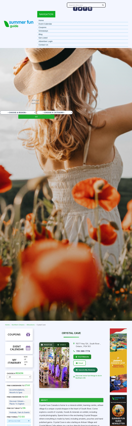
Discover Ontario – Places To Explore (17, 402)
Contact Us (43, 45)
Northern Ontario (18, 325)
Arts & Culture (19, 421)
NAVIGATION (46, 14)
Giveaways (43, 31)
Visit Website (82, 357)
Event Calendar (45, 24)
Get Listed (43, 38)
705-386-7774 (83, 351)
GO (36, 116)
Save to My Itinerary (85, 370)
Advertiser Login (45, 41)
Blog (40, 34)
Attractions (31, 325)
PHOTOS (46, 345)
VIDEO (61, 345)
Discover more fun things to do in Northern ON (87, 377)
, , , (88, 345)
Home (41, 20)
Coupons (42, 27)
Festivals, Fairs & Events (19, 412)
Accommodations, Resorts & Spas (17, 391)
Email (79, 363)
